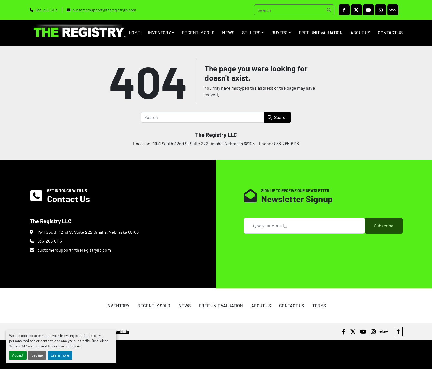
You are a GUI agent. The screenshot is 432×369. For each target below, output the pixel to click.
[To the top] (398, 331)
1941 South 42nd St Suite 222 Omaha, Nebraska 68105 (88, 232)
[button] (161, 32)
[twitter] (356, 9)
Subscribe (384, 225)
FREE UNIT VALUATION (321, 32)
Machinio (121, 331)
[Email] (304, 226)
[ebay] (392, 9)
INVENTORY (159, 32)
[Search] (294, 9)
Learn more (60, 355)
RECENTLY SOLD (198, 32)
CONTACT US (390, 32)
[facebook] (344, 9)
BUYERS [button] (279, 32)
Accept (17, 355)
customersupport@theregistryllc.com (104, 9)
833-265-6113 (46, 9)
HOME (134, 32)
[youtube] (368, 9)
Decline (37, 355)
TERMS (319, 305)
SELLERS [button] (251, 32)
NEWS (228, 32)
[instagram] (380, 9)
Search (278, 117)
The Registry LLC (216, 134)
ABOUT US (360, 32)
